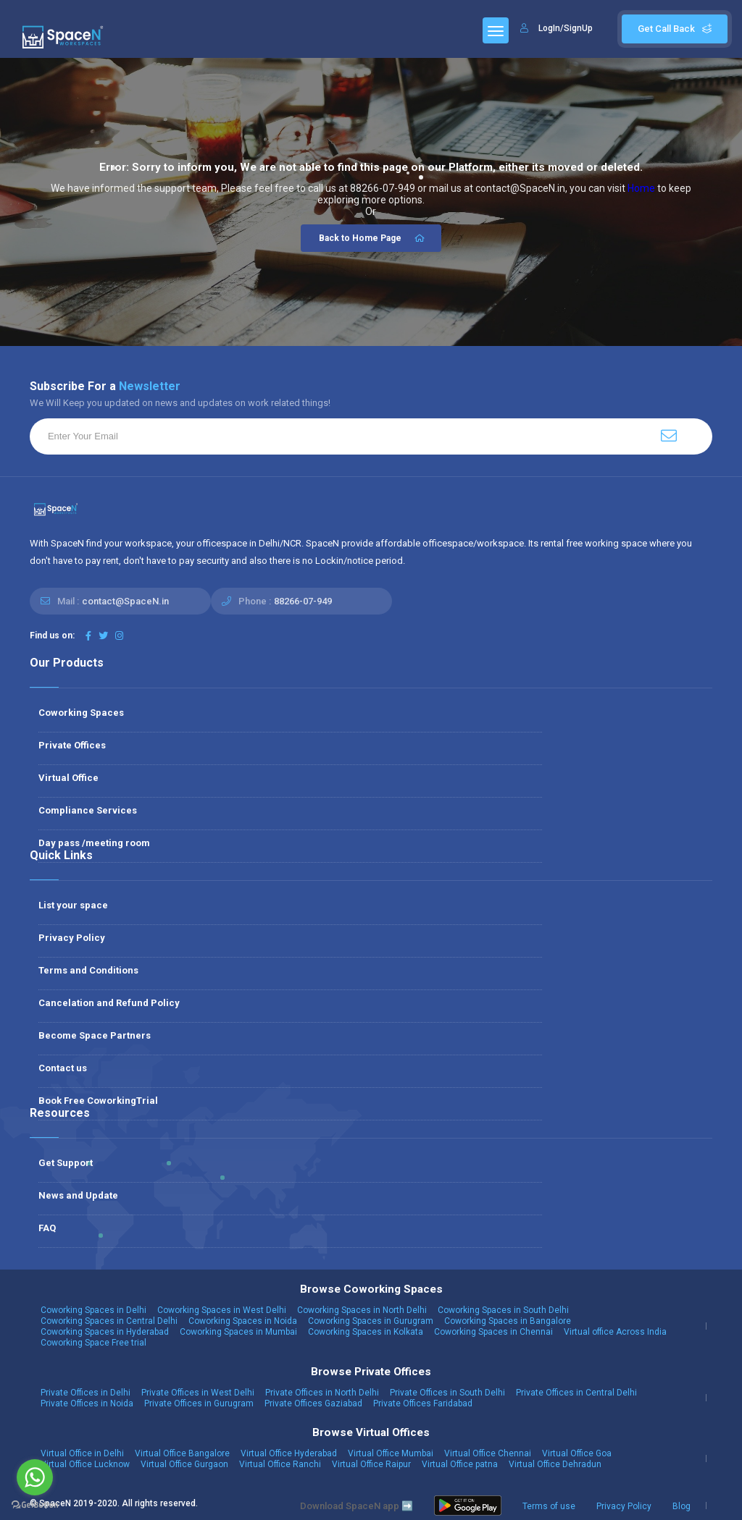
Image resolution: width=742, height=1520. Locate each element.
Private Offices (72, 745)
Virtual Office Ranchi (280, 1464)
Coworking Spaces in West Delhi (221, 1310)
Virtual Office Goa (577, 1453)
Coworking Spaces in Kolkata (365, 1332)
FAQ (47, 1228)
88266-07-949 (303, 601)
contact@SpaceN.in (125, 601)
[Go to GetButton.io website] (35, 1505)
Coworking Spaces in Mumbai (238, 1332)
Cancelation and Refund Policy (109, 1002)
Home (641, 188)
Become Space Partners (94, 1035)
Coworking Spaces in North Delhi (362, 1310)
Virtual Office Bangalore (182, 1453)
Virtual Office (68, 777)
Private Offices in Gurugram (199, 1403)
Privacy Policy (71, 937)
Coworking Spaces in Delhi (93, 1310)
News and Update (78, 1195)
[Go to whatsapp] (35, 1477)
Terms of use (548, 1506)
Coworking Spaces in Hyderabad (105, 1332)
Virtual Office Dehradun (555, 1464)
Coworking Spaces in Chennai (493, 1332)
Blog (681, 1506)
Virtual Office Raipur (371, 1464)
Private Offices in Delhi (85, 1393)
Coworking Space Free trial (93, 1343)
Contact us (62, 1068)
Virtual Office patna (460, 1464)
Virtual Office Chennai (487, 1453)
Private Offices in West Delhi (197, 1393)
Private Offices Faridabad (422, 1403)
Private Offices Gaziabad (313, 1403)
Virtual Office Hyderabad (289, 1453)
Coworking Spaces (81, 712)
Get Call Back (675, 28)
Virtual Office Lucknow (85, 1464)
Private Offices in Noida (87, 1403)
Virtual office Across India (615, 1332)
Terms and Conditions (88, 970)
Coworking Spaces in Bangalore (507, 1321)
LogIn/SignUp (565, 28)
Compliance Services (87, 810)
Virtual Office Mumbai (390, 1453)
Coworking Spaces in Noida (242, 1321)
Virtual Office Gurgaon (184, 1464)
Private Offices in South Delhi (447, 1393)
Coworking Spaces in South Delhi (503, 1310)
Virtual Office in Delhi (82, 1453)
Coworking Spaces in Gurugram (370, 1321)
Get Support (65, 1162)
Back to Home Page (373, 238)
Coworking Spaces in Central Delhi (109, 1321)
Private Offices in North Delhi (322, 1393)
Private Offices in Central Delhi (576, 1393)
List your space (73, 905)
